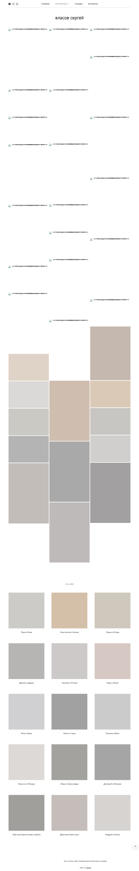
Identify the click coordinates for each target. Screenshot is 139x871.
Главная (45, 4)
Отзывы (78, 4)
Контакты (93, 4)
